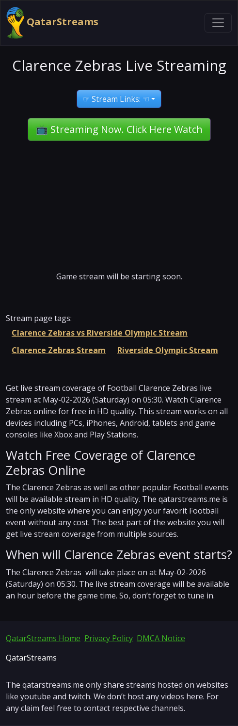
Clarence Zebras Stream (59, 350)
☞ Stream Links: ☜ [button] (116, 99)
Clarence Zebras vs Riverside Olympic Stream (100, 332)
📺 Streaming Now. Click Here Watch (119, 129)
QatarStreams (52, 23)
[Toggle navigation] (218, 22)
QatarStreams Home (43, 638)
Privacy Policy (108, 638)
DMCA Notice (161, 638)
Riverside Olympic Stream (167, 350)
